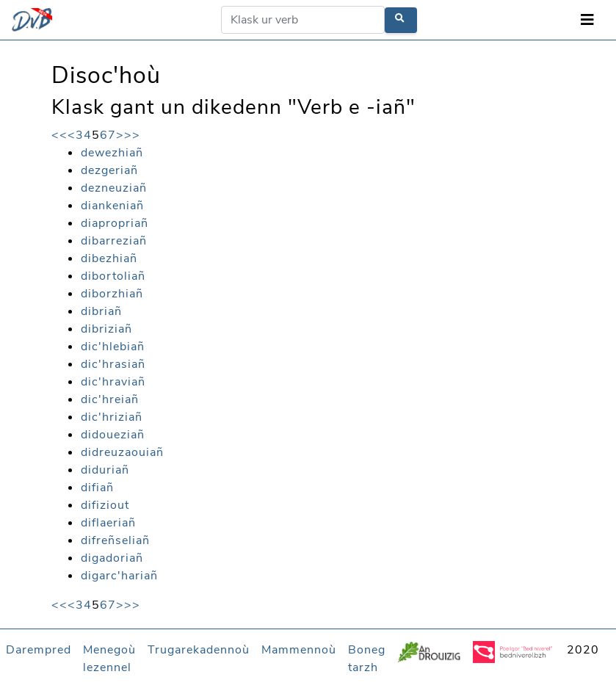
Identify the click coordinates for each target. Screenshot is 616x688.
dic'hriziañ (111, 417)
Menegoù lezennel (109, 659)
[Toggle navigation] (587, 20)
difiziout (105, 505)
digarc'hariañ (119, 576)
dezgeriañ (109, 170)
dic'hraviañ (113, 382)
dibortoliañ (113, 276)
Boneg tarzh (366, 659)
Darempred (38, 650)
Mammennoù (298, 650)
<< (59, 135)
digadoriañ (112, 558)
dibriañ (101, 311)
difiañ (97, 487)
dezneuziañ (114, 188)
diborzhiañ (112, 294)
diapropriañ (114, 223)
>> (132, 135)
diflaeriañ (108, 523)
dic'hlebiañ (113, 346)
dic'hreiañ (110, 399)
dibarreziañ (114, 241)
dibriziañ (106, 329)
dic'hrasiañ (113, 364)
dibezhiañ (109, 258)
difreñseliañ (115, 540)
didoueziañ (113, 435)
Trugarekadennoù (199, 650)
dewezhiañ (112, 153)
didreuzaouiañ (122, 452)
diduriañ (105, 470)
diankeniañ (112, 206)
